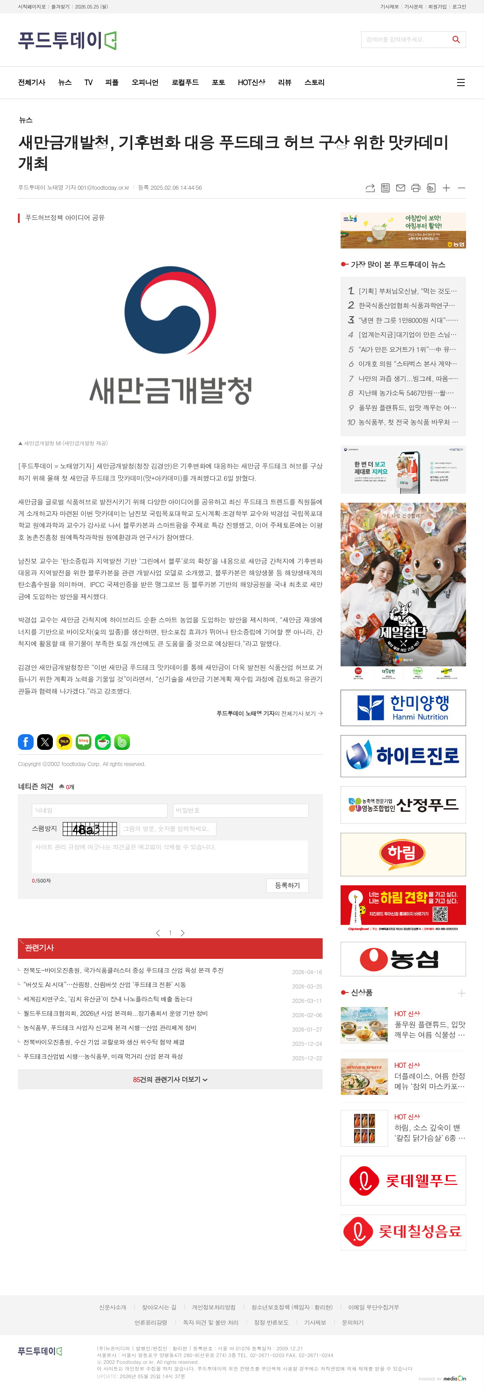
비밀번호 (188, 810)
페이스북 (26, 742)
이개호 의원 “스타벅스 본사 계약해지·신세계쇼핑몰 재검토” (409, 363)
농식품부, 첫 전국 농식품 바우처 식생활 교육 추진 (409, 422)
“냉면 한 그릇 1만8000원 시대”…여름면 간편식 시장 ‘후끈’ (409, 320)
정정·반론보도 (271, 1322)
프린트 (415, 187)
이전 (158, 933)
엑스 (45, 742)
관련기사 (39, 947)
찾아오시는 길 (159, 1307)
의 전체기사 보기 (266, 713)
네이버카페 (103, 742)
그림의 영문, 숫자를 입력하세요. (165, 828)
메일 (400, 187)
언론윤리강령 (150, 1322)
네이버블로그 (83, 742)
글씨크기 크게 (446, 187)
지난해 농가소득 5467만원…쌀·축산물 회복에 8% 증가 (409, 392)
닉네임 (43, 810)
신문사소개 (112, 1307)
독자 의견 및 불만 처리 (210, 1322)
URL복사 (370, 187)
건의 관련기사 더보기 (170, 1079)
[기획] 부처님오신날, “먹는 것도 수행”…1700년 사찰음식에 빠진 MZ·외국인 (409, 291)
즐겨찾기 (60, 6)
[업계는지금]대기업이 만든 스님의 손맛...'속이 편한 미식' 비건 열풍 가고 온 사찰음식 (409, 334)
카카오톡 (64, 742)
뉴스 (25, 120)
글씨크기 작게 (461, 187)
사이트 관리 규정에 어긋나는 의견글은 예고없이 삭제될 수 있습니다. (125, 847)
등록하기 (287, 885)
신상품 (361, 993)
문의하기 (352, 1322)
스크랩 (431, 187)
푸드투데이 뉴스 (398, 264)
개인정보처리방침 (214, 1307)
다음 (182, 933)
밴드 (122, 742)
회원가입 (437, 6)
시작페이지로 (32, 6)
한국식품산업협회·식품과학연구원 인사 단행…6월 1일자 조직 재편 (409, 305)
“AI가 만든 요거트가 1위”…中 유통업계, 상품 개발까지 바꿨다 (409, 349)
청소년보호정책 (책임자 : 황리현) (292, 1307)
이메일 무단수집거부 (373, 1307)
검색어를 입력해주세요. (395, 39)
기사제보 (389, 6)
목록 (385, 187)
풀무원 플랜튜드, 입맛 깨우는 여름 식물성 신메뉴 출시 (409, 407)
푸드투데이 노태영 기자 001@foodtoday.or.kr (73, 187)
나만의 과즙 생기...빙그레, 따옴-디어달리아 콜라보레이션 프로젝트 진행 (409, 378)
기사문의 (413, 6)
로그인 (459, 6)
